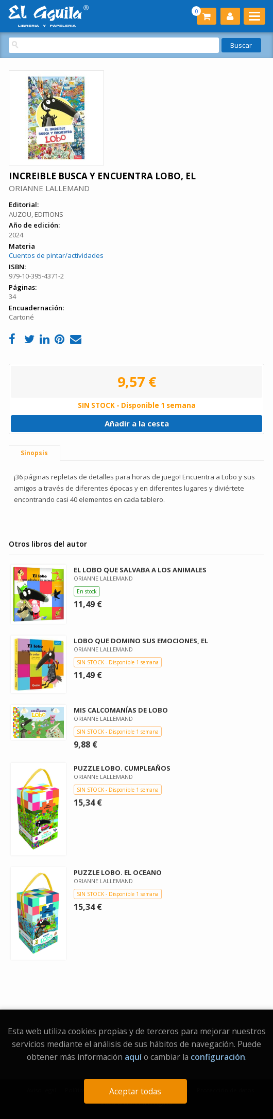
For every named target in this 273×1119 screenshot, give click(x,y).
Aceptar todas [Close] (135, 1091)
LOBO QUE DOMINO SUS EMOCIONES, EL (141, 640)
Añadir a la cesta (137, 423)
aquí (133, 1056)
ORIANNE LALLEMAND (49, 188)
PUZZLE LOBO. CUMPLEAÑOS (122, 768)
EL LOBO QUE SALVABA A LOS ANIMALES (140, 569)
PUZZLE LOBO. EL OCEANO (118, 872)
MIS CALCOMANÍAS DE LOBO (121, 710)
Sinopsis (34, 453)
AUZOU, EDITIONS (36, 214)
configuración (218, 1056)
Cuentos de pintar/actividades (56, 255)
